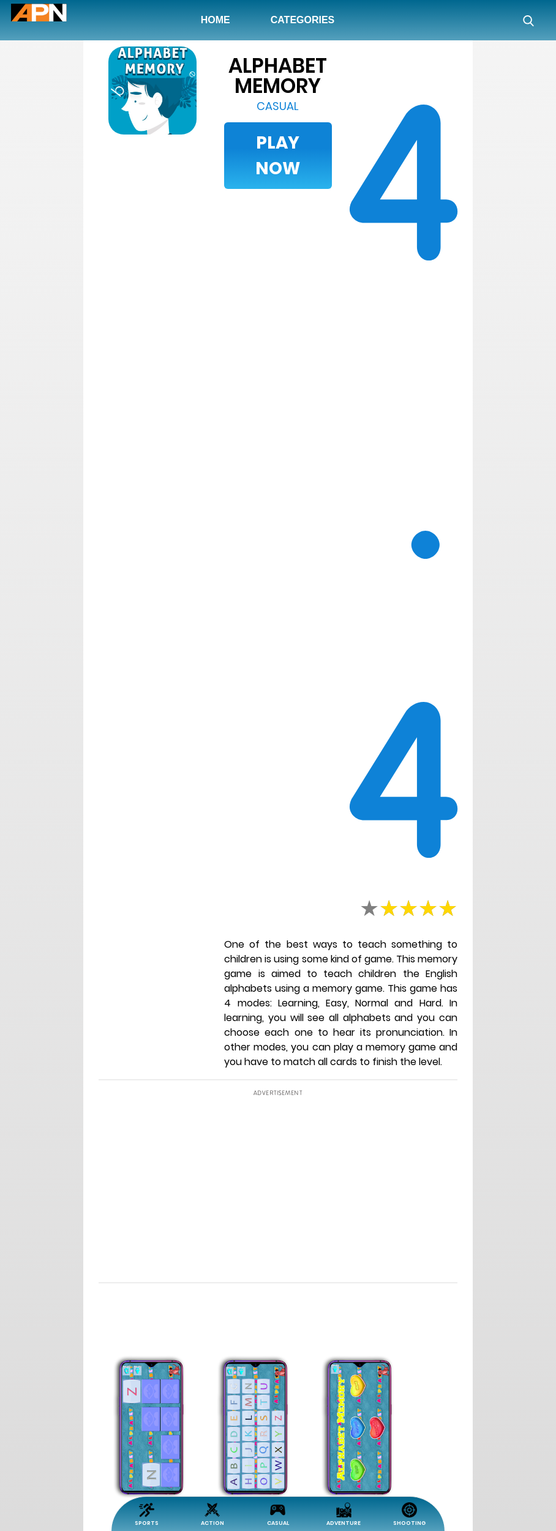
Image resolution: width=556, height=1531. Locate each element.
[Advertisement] (60, 424)
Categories (303, 20)
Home (218, 19)
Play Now (277, 155)
